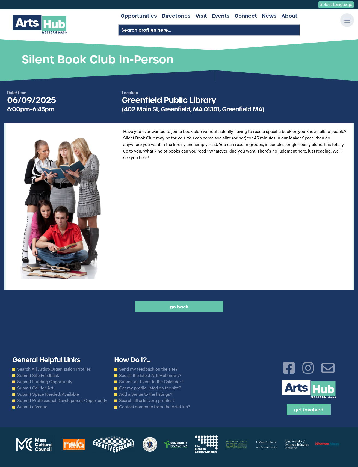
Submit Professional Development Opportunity (62, 400)
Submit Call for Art (35, 388)
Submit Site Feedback (38, 375)
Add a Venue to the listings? (145, 394)
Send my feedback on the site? (148, 369)
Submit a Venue (32, 406)
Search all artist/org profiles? (147, 400)
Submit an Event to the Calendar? (151, 381)
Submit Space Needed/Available (48, 394)
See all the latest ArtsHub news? (150, 375)
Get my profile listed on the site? (150, 388)
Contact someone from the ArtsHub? (154, 406)
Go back (179, 307)
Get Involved (308, 410)
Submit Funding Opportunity (44, 381)
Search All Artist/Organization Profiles (54, 369)
